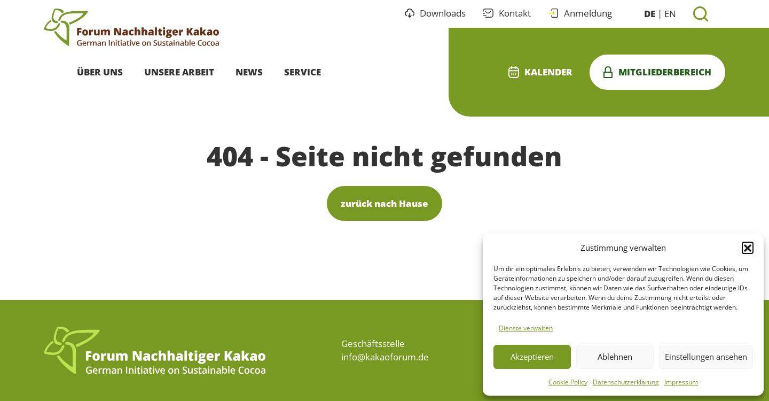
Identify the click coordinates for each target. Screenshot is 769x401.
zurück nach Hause (384, 203)
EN (670, 13)
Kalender (540, 72)
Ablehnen (615, 356)
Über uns (100, 72)
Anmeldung (580, 13)
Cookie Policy (567, 382)
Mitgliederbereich (657, 72)
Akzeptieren (532, 356)
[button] (747, 247)
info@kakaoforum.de (385, 357)
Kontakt (507, 13)
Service (302, 72)
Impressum (681, 382)
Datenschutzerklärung (626, 382)
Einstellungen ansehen (706, 356)
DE (649, 13)
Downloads (435, 13)
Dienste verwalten (526, 328)
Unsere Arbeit (179, 72)
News (249, 72)
